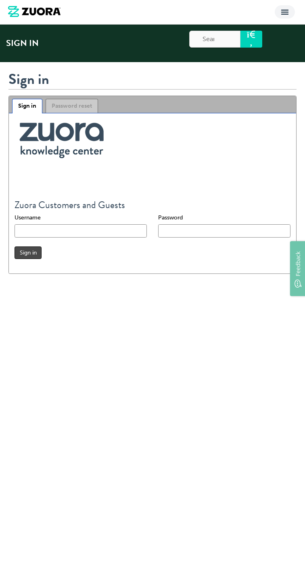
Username (28, 217)
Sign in (27, 105)
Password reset (72, 105)
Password (170, 217)
